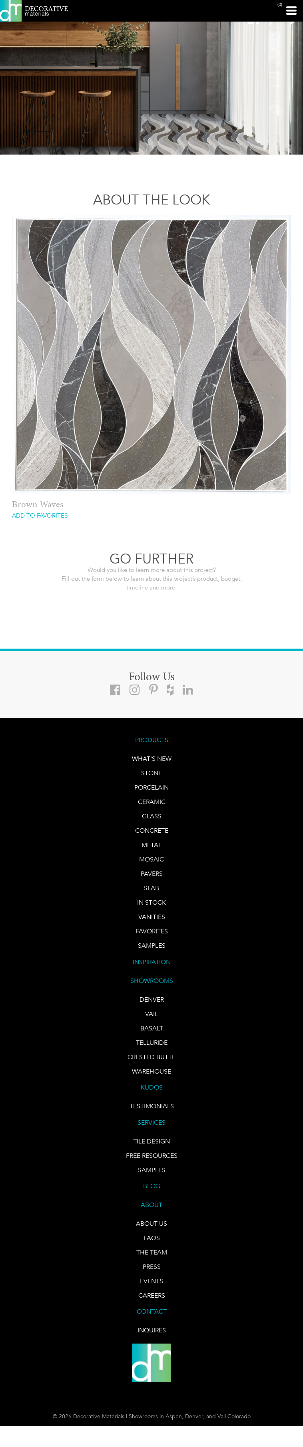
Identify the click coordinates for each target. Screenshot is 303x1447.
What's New (151, 758)
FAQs (152, 1238)
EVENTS (151, 1281)
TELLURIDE (151, 1042)
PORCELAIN (151, 787)
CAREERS (151, 1295)
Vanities (151, 917)
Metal (151, 845)
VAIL (151, 1014)
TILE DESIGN (151, 1141)
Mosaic (151, 859)
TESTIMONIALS (152, 1106)
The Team (151, 1252)
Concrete (151, 830)
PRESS (152, 1266)
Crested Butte (151, 1057)
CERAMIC (151, 802)
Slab (151, 888)
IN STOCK (151, 902)
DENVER (152, 999)
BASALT (151, 1028)
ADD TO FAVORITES (40, 516)
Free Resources (151, 1155)
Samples (151, 945)
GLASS (151, 816)
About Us (151, 1223)
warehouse (151, 1071)
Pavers (152, 873)
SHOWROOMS (151, 981)
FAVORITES (152, 931)
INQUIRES (152, 1330)
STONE (151, 773)
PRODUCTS (151, 740)
